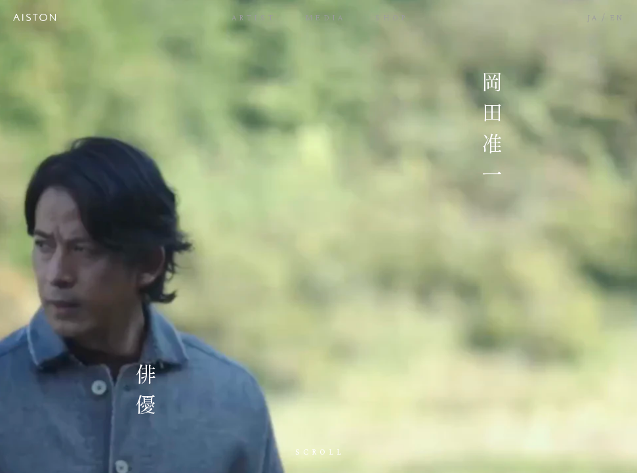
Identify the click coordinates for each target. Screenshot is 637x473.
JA (593, 17)
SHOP (392, 17)
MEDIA (326, 17)
